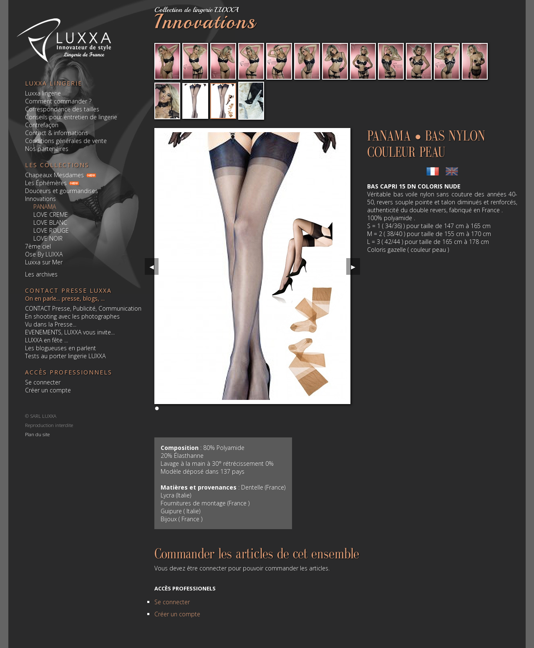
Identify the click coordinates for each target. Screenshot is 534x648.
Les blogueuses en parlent (60, 348)
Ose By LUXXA (44, 254)
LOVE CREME (50, 215)
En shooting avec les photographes (72, 316)
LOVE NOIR (48, 238)
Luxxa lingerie (43, 93)
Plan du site (37, 434)
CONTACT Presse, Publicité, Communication (83, 308)
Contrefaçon (41, 125)
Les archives (41, 274)
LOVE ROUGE (51, 230)
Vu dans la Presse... (50, 324)
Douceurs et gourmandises (61, 191)
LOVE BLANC (50, 222)
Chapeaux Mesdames (54, 175)
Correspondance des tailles (62, 109)
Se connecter (42, 382)
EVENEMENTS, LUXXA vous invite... (70, 332)
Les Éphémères (46, 183)
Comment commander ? (58, 101)
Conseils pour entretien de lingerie (71, 117)
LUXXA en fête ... (46, 340)
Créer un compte (48, 390)
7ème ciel (38, 246)
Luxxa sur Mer (44, 262)
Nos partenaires (46, 149)
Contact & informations (56, 133)
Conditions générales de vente (66, 141)
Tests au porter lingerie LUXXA (65, 356)
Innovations (40, 199)
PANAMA (44, 207)
